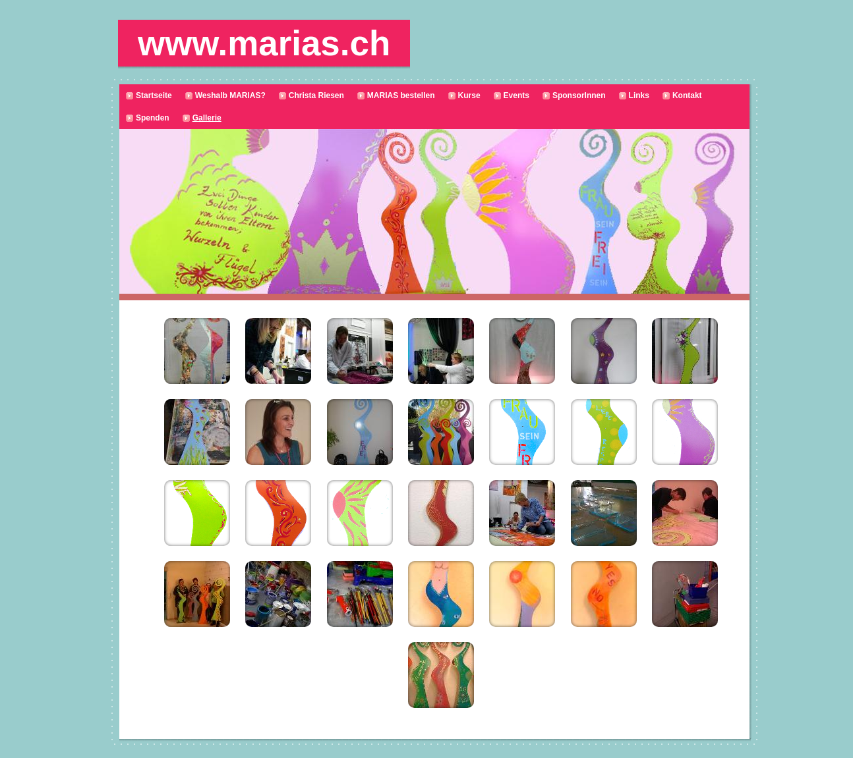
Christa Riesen (316, 95)
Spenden (152, 117)
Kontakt (687, 95)
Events (516, 95)
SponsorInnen (579, 95)
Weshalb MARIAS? (230, 95)
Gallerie (206, 117)
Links (639, 95)
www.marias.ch (264, 43)
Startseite (154, 95)
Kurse (469, 95)
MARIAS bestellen (401, 95)
